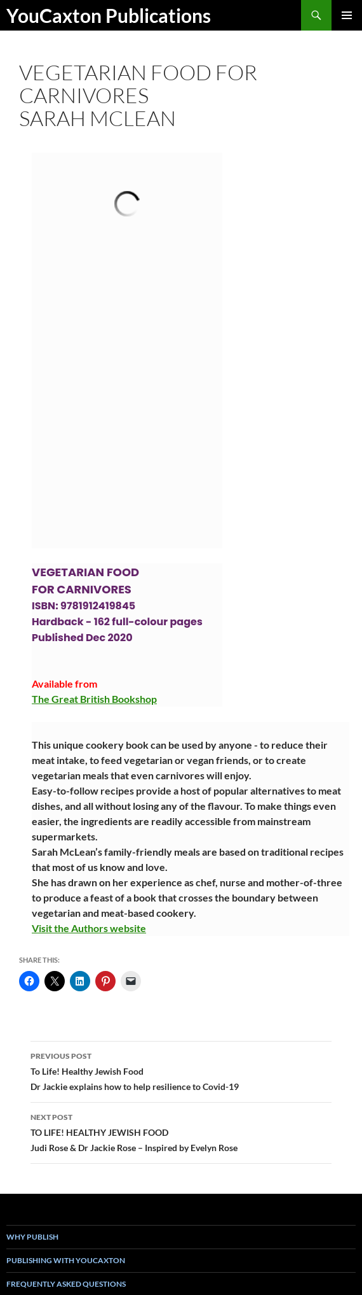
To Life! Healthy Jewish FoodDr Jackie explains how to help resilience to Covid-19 (181, 1070)
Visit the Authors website (89, 928)
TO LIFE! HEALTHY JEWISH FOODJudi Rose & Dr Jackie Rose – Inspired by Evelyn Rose (181, 1131)
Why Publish (32, 1237)
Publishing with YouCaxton (65, 1260)
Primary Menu (347, 15)
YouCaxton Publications (108, 15)
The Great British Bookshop (94, 699)
